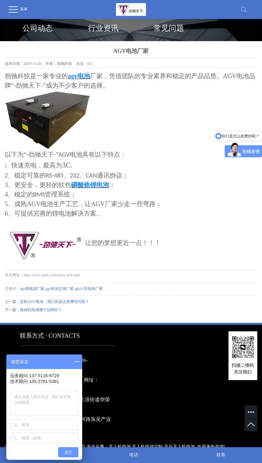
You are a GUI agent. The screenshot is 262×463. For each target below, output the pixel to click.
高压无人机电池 (179, 446)
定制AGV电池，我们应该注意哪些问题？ (54, 301)
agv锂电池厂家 (32, 288)
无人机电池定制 (147, 446)
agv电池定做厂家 (59, 288)
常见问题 (169, 28)
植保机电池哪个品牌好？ (41, 310)
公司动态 (37, 28)
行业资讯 (103, 28)
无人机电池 (120, 446)
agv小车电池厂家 (89, 288)
